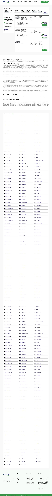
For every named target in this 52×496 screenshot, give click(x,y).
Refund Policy (18, 480)
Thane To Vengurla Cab (8, 413)
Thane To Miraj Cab (22, 368)
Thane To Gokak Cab (7, 404)
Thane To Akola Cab (22, 228)
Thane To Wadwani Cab (23, 395)
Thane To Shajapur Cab (8, 285)
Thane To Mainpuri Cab (38, 198)
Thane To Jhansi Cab (22, 216)
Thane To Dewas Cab (7, 282)
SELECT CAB (45, 49)
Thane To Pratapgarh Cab (8, 201)
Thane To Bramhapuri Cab (23, 234)
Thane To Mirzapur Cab (23, 127)
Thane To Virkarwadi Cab (38, 371)
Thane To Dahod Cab (22, 291)
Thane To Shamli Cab (22, 198)
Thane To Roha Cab (7, 446)
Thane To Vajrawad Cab (23, 413)
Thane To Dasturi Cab (8, 440)
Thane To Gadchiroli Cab (38, 237)
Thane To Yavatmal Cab (23, 139)
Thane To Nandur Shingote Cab (24, 383)
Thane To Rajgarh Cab (38, 249)
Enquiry (25, 1)
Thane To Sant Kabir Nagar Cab (9, 219)
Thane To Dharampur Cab (8, 228)
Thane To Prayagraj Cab (38, 121)
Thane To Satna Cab (22, 130)
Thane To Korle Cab (22, 416)
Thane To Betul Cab (37, 267)
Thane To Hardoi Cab (7, 130)
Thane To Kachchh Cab (8, 359)
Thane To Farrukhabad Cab (38, 130)
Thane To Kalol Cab (7, 434)
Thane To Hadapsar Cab (38, 350)
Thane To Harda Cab (7, 270)
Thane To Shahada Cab (23, 365)
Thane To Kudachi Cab (38, 407)
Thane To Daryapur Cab (23, 380)
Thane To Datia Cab (7, 258)
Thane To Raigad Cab (8, 246)
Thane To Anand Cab (7, 222)
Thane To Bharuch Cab (23, 222)
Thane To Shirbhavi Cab (8, 395)
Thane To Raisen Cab (22, 249)
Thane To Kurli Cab (7, 383)
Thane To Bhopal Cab (8, 210)
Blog (21, 1)
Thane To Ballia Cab (37, 124)
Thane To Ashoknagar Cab (23, 255)
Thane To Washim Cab (38, 246)
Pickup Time (28, 10)
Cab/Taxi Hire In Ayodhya (30, 481)
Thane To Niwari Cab (22, 276)
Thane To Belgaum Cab (8, 425)
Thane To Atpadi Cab (37, 374)
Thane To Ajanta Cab (37, 404)
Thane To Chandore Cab (23, 392)
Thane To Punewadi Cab (38, 419)
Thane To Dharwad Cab (38, 446)
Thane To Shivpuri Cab (38, 255)
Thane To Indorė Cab (22, 210)
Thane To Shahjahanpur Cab (38, 216)
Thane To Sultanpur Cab (38, 201)
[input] (23, 12)
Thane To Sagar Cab (37, 273)
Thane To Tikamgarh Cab (8, 276)
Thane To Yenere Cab (22, 398)
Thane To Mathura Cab (38, 127)
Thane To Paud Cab (37, 440)
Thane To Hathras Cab (8, 133)
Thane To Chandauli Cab (8, 127)
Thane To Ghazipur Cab (38, 118)
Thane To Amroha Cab (23, 213)
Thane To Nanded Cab (23, 243)
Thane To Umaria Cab (23, 279)
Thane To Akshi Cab (37, 228)
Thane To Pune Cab (7, 118)
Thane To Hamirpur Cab (8, 204)
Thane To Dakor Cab (7, 422)
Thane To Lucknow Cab (38, 115)
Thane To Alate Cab (7, 443)
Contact (35, 1)
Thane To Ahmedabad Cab (38, 222)
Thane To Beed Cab (7, 234)
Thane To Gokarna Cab (23, 404)
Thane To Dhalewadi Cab (23, 419)
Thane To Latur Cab (7, 243)
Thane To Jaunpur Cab (8, 124)
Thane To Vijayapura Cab (8, 428)
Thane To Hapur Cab (37, 219)
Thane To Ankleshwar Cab (23, 133)
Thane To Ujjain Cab (37, 139)
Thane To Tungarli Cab (38, 386)
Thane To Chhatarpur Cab (38, 270)
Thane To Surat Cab (22, 118)
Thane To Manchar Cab (38, 422)
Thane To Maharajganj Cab (23, 201)
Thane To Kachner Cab (38, 362)
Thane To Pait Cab (37, 443)
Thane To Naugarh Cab (38, 425)
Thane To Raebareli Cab (8, 136)
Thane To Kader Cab (37, 410)
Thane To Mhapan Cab (23, 407)
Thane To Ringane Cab (8, 416)
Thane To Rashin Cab (22, 377)
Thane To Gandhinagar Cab (38, 291)
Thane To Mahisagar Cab (38, 356)
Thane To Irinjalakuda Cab (8, 368)
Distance (33, 10)
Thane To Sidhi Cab (22, 270)
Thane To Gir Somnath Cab (23, 359)
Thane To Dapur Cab (7, 386)
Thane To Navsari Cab (23, 225)
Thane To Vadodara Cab (8, 225)
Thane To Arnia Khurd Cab (38, 431)
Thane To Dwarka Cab (8, 380)
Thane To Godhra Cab (37, 380)
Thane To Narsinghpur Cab (8, 267)
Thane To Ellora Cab (37, 392)
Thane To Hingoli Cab (22, 240)
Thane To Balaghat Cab (8, 264)
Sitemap (17, 481)
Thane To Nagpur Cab (37, 133)
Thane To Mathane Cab (8, 437)
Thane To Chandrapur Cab (8, 237)
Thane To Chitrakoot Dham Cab (9, 207)
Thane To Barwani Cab (8, 261)
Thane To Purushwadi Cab (38, 395)
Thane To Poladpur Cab (8, 356)
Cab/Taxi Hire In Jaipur (29, 480)
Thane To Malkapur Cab (23, 428)
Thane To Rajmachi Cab (8, 431)
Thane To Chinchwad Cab (8, 371)
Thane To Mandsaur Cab (38, 264)
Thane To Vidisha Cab (23, 252)
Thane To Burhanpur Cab (23, 261)
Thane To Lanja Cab (7, 139)
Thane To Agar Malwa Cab (38, 279)
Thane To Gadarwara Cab (8, 362)
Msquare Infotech (26, 494)
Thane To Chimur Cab (8, 249)
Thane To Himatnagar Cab (8, 389)
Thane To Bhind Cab (7, 255)
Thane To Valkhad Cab (8, 392)
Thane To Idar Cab (22, 401)
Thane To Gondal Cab (8, 377)
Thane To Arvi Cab (22, 231)
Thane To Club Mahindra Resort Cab (24, 386)
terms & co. (18, 477)
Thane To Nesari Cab (37, 413)
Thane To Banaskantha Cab (8, 288)
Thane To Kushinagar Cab (38, 204)
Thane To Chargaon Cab (38, 365)
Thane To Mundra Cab (23, 371)
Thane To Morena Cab (38, 252)
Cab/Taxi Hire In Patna (29, 477)
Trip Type (5, 10)
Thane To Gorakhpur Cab (23, 124)
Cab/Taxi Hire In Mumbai (30, 476)
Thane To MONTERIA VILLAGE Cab (9, 419)
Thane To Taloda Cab (22, 374)
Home (14, 1)
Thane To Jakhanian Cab (23, 207)
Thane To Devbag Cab (23, 440)
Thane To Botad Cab (37, 288)
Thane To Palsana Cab (38, 383)
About (18, 1)
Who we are (17, 476)
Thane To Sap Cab (37, 434)
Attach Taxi (30, 1)
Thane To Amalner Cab (8, 231)
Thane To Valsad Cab (37, 225)
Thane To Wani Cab (37, 428)
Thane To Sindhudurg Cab (38, 285)
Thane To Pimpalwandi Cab (38, 416)
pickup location (11, 11)
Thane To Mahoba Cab (8, 216)
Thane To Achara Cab (8, 350)
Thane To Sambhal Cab (38, 213)
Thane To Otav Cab (22, 422)
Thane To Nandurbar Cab (38, 243)
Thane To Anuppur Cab (38, 276)
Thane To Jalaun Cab (37, 207)
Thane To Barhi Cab (22, 136)
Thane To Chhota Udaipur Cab (9, 291)
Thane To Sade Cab (22, 425)
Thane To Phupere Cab (23, 410)
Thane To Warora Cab (8, 353)
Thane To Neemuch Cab (23, 282)
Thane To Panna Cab (22, 273)
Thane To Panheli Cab (38, 136)
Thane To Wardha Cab (23, 246)
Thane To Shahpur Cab (38, 398)
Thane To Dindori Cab (23, 267)
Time (38, 10)
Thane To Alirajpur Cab (38, 258)
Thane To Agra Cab (22, 115)
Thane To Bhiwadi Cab (23, 437)
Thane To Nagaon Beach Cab (38, 353)
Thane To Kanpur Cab (8, 121)
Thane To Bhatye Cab (8, 401)
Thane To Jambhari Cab (23, 434)
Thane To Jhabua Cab (37, 261)
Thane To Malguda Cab (23, 446)
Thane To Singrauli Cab (23, 121)
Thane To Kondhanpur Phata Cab (9, 407)
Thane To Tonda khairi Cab (23, 389)
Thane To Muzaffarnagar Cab (9, 198)
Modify (45, 12)
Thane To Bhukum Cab (8, 374)
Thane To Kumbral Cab (23, 353)
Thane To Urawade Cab (8, 410)
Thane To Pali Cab (22, 285)
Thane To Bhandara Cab (23, 237)
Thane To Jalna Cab (37, 240)
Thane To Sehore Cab (8, 252)
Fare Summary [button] (44, 22)
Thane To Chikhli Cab (22, 350)
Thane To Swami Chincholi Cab (39, 389)
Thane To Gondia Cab (8, 240)
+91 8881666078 (45, 1)
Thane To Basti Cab (22, 204)
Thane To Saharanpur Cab (23, 219)
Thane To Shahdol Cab (8, 279)
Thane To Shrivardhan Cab (38, 377)
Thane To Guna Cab (22, 258)
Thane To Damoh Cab (8, 273)
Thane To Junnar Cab (8, 398)
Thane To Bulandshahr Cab (8, 213)
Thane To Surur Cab (37, 437)
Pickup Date (22, 10)
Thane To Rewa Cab (37, 210)
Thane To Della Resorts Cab (38, 401)
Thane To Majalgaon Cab (23, 362)
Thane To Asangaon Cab (38, 231)
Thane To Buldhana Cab (38, 234)
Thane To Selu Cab (22, 443)
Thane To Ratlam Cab (37, 282)
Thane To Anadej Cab (37, 368)
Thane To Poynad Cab (8, 365)
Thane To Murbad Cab (23, 431)
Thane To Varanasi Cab (8, 115)
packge (16, 10)
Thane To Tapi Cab (22, 356)
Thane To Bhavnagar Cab (23, 288)
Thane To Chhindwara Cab (23, 264)
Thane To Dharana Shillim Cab (39, 359)
